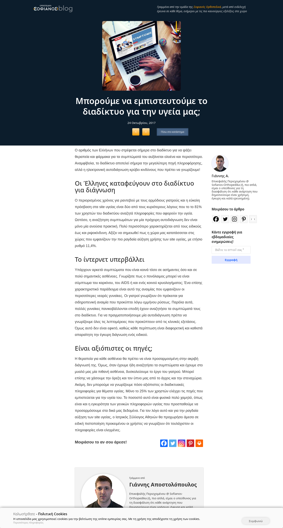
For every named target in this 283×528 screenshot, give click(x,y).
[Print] (199, 451)
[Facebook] (167, 451)
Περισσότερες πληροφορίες (28, 522)
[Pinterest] (191, 451)
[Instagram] (183, 451)
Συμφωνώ (256, 521)
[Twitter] (175, 451)
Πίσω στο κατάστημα (172, 132)
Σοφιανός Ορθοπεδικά (207, 7)
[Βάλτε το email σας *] (231, 249)
